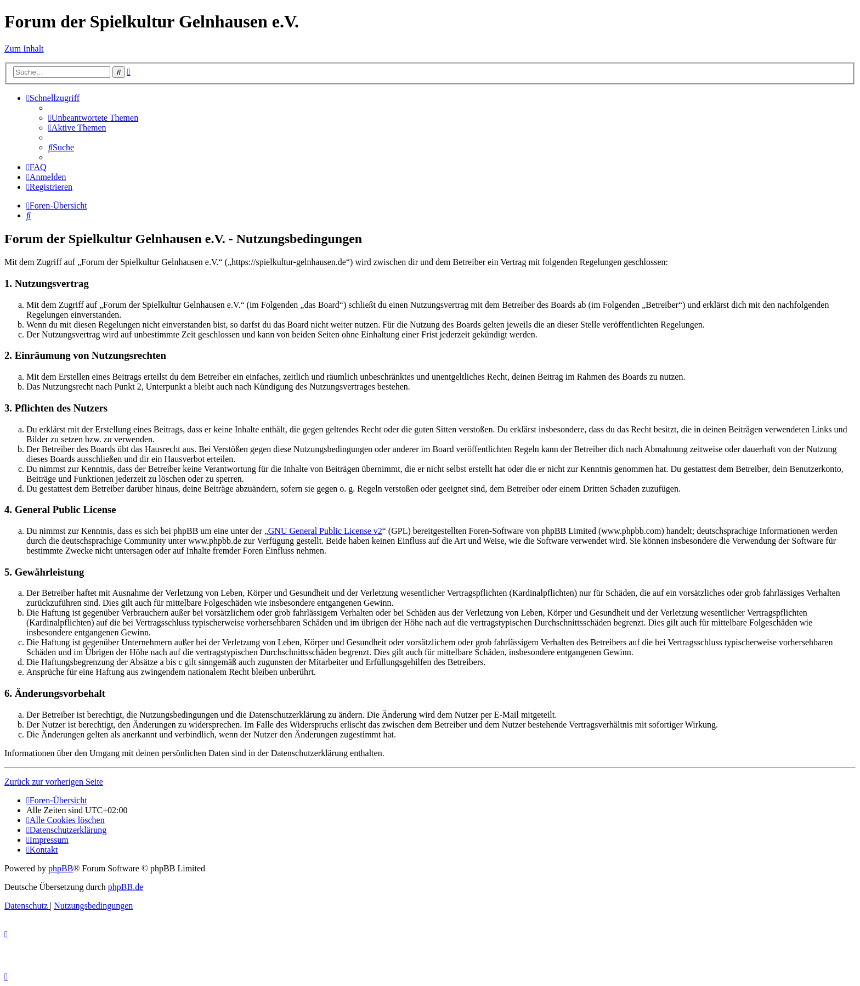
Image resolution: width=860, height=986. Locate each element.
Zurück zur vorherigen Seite (53, 781)
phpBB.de (125, 887)
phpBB (60, 868)
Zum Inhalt (24, 48)
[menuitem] (93, 117)
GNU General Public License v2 (325, 531)
